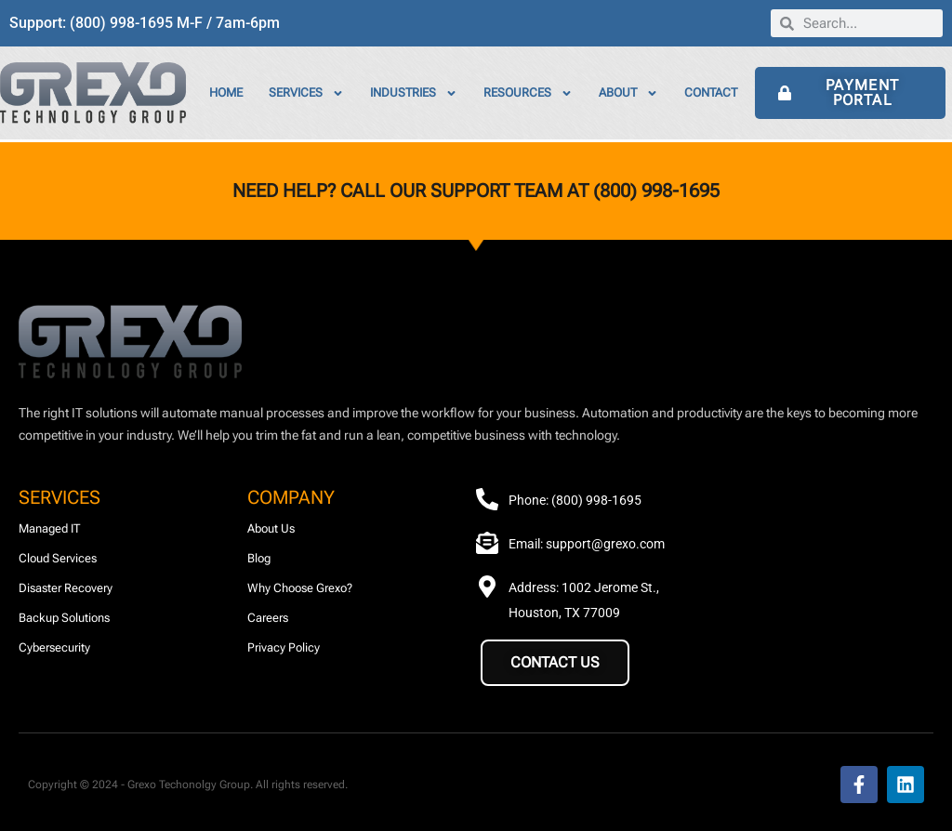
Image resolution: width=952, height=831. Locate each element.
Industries (413, 93)
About (628, 93)
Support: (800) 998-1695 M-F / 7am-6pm (144, 23)
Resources (528, 93)
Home (226, 92)
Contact (710, 92)
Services (306, 93)
